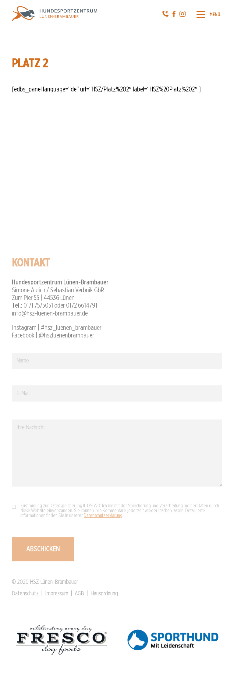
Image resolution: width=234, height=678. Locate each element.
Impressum (56, 596)
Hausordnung (104, 596)
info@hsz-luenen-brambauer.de (50, 315)
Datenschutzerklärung (103, 518)
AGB (79, 596)
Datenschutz (25, 596)
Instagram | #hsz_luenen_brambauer (56, 330)
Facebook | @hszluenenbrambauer (53, 337)
